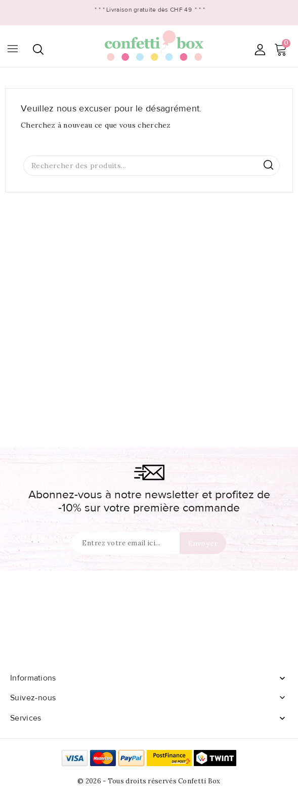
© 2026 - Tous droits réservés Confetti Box (149, 781)
